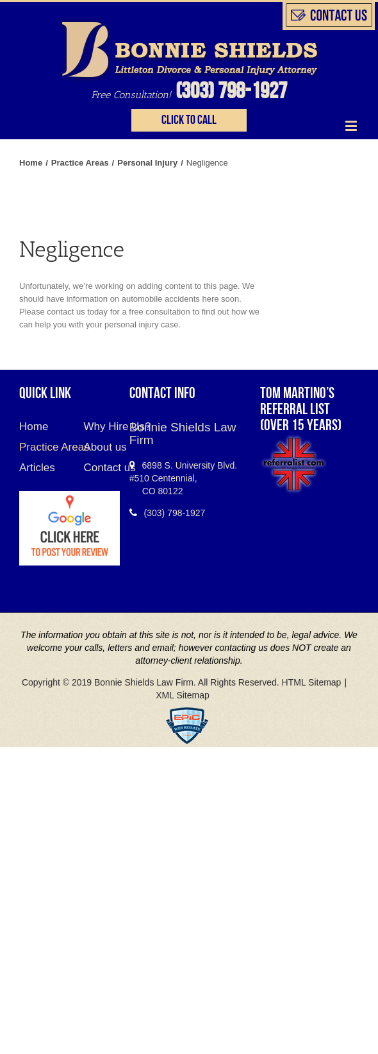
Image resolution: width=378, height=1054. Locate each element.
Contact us (96, 468)
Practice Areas (41, 447)
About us (96, 447)
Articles (37, 468)
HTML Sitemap (311, 682)
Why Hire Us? (96, 426)
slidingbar (329, 15)
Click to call (189, 120)
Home (33, 428)
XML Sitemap (183, 695)
